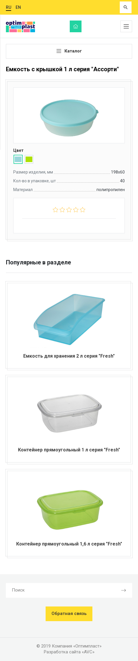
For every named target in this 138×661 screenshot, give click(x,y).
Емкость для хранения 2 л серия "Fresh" (69, 356)
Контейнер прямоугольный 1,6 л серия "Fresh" (69, 544)
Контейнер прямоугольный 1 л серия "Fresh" (69, 450)
